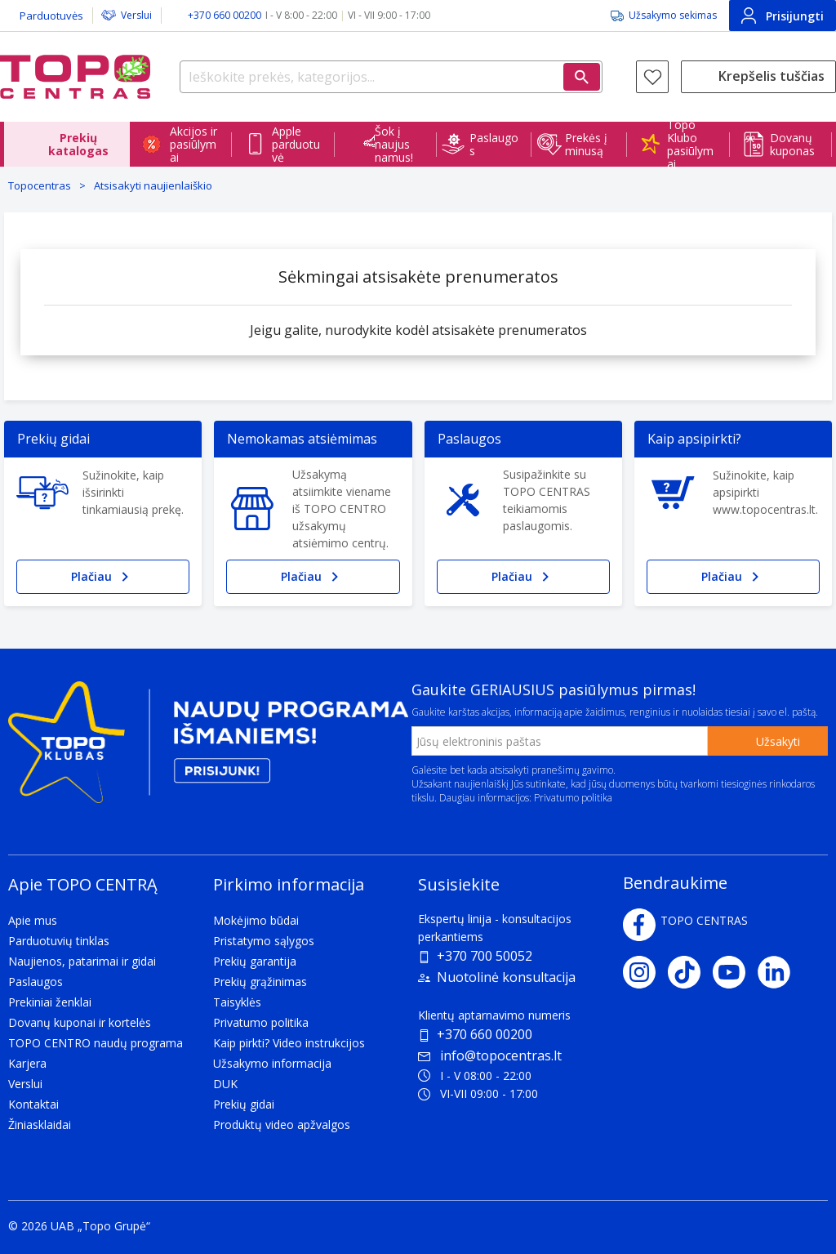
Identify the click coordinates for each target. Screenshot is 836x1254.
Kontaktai (33, 1104)
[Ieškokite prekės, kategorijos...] (391, 76)
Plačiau (103, 577)
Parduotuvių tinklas (58, 941)
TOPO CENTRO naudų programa (95, 1043)
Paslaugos (493, 144)
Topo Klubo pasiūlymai (690, 144)
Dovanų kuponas (792, 144)
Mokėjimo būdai (256, 920)
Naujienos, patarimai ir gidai (82, 961)
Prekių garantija (254, 961)
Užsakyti (778, 741)
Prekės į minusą (586, 144)
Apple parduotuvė (296, 144)
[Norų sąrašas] (652, 76)
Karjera (27, 1063)
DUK (225, 1084)
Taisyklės (237, 1002)
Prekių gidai (243, 1104)
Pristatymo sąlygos (263, 941)
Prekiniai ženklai (49, 1002)
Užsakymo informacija (272, 1063)
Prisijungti (782, 15)
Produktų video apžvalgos (281, 1124)
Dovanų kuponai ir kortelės (79, 1022)
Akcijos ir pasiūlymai (193, 144)
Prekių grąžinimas (260, 981)
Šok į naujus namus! (394, 144)
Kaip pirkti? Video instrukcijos (289, 1043)
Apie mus (32, 920)
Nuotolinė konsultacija (506, 977)
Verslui (136, 15)
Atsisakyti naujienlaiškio (153, 185)
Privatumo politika (573, 798)
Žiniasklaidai (39, 1124)
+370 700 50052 (484, 956)
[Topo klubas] (208, 748)
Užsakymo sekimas (673, 15)
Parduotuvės (51, 15)
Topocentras (39, 185)
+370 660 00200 (484, 1034)
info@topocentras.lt (490, 1055)
